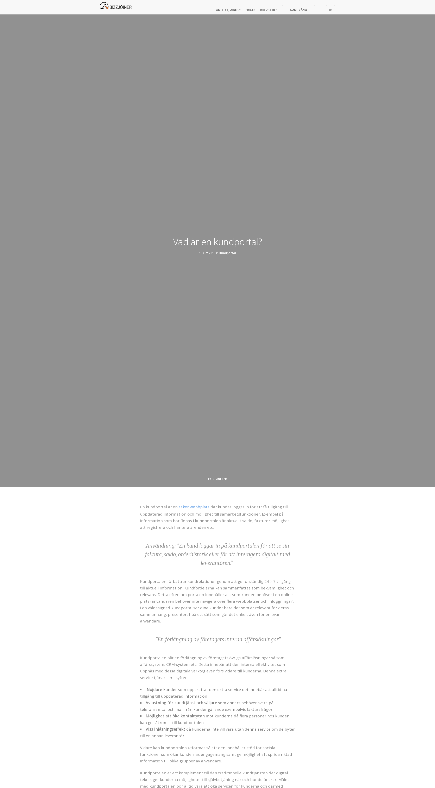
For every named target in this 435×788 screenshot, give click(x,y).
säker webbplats (194, 507)
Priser (251, 10)
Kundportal (227, 253)
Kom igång (298, 10)
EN (331, 10)
